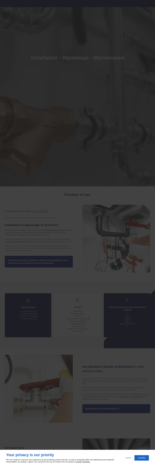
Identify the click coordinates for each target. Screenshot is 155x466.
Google (79, 462)
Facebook (86, 462)
